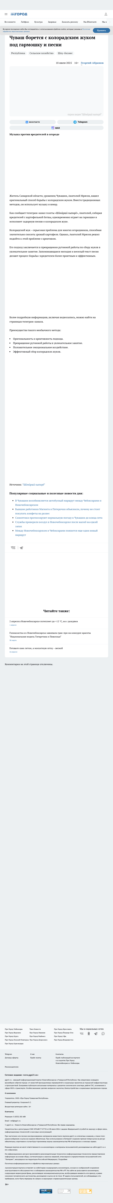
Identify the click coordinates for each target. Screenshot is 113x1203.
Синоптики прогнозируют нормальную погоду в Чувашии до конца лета (58, 517)
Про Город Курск (11, 1036)
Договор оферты (11, 1058)
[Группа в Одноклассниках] (88, 1033)
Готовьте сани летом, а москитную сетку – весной (56, 650)
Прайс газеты (35, 1058)
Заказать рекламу (70, 22)
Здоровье (52, 22)
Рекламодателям (11, 1067)
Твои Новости (35, 1029)
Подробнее (62, 1159)
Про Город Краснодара (14, 1043)
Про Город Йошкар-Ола (63, 1033)
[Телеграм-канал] (80, 122)
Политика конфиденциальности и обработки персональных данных (32, 1163)
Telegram (8, 1054)
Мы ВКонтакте (90, 22)
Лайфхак (25, 22)
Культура (38, 22)
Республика (18, 53)
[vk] (13, 548)
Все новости (10, 22)
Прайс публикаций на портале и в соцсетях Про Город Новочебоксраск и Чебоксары (68, 1060)
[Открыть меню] (6, 14)
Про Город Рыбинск (37, 1036)
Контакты (60, 1054)
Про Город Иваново (37, 1033)
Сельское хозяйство (41, 53)
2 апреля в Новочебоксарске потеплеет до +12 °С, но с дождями (56, 623)
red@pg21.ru (15, 1121)
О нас (32, 1054)
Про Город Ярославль (63, 1029)
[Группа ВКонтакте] (32, 122)
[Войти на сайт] (106, 14)
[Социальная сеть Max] (56, 128)
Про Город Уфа (60, 1036)
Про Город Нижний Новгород (17, 1040)
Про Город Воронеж (13, 1033)
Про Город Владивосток (63, 1040)
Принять (101, 30)
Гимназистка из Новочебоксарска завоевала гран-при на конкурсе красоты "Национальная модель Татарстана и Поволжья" (56, 636)
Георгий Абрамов (92, 62)
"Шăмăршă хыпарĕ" (34, 484)
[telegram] (22, 548)
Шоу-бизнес (65, 53)
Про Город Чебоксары (14, 1029)
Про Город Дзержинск (38, 1040)
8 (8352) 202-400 (19, 1117)
